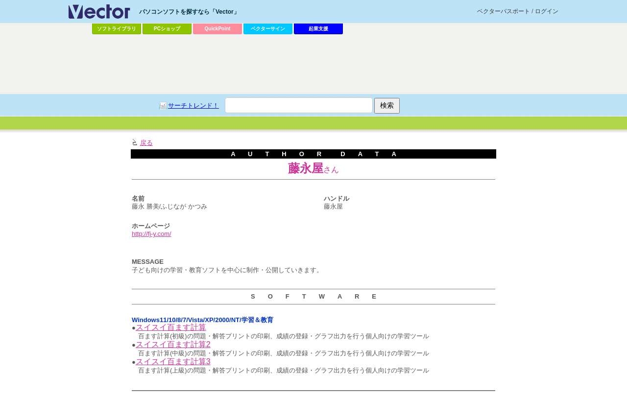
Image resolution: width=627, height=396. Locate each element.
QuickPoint (218, 28)
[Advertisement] (313, 64)
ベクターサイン (268, 28)
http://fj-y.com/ (151, 233)
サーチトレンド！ (193, 105)
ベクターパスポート (503, 11)
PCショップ (167, 28)
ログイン (546, 11)
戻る (146, 142)
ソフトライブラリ (116, 28)
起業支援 (318, 28)
